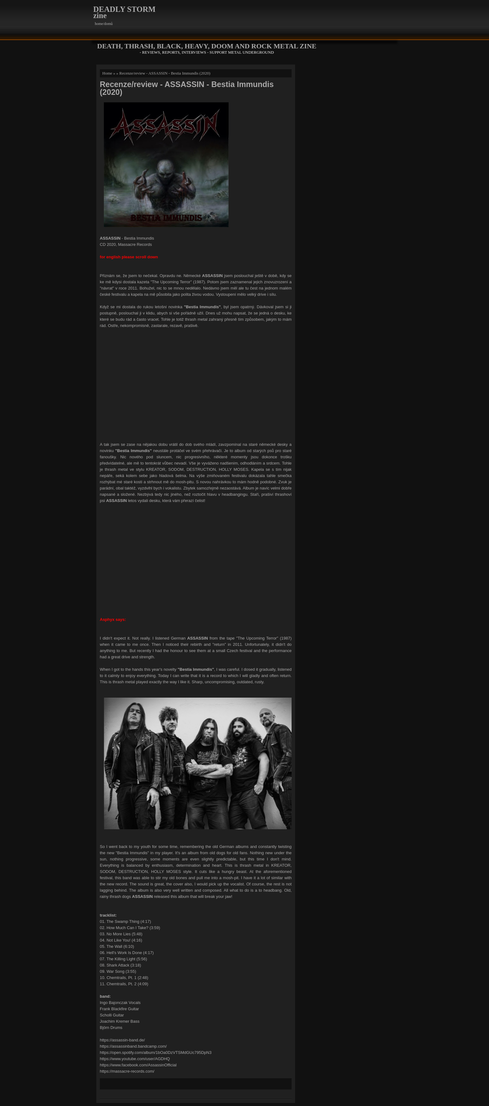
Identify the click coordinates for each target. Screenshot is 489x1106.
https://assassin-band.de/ (122, 1040)
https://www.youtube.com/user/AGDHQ (135, 1058)
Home (107, 73)
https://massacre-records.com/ (127, 1071)
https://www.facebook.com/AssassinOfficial (138, 1065)
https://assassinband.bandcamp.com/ (133, 1046)
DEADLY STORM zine (124, 12)
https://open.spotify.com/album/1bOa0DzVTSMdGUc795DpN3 (155, 1052)
